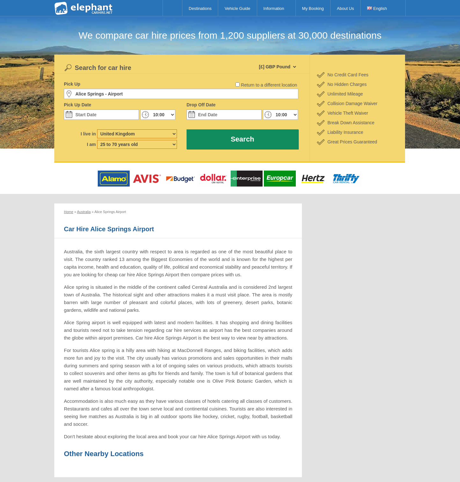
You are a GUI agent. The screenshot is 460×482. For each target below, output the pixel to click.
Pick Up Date (77, 104)
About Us (345, 8)
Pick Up (72, 84)
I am (91, 144)
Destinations (200, 8)
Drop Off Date (201, 104)
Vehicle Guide (237, 8)
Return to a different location (269, 85)
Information (274, 8)
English (377, 8)
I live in (88, 133)
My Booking (313, 8)
